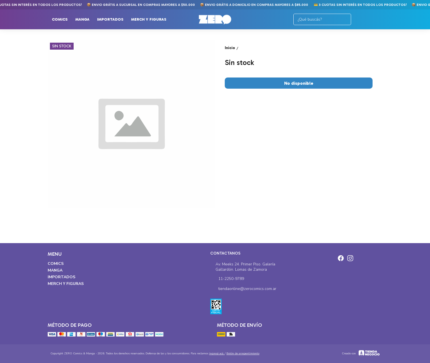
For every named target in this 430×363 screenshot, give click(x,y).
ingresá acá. (217, 353)
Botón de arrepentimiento (242, 353)
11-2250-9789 (227, 279)
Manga (85, 19)
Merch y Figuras (151, 19)
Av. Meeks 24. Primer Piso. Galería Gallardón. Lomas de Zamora (242, 267)
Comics (62, 19)
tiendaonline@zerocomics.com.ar (243, 289)
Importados (113, 19)
